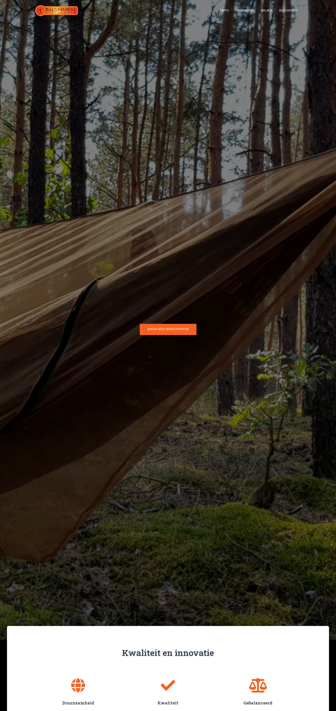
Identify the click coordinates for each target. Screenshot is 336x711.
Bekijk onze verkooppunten (168, 330)
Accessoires (288, 11)
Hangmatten (244, 11)
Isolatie (266, 11)
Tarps (224, 11)
